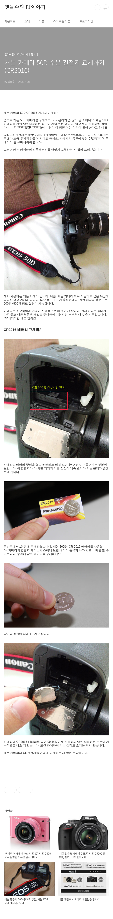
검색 (97, 7)
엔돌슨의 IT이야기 (25, 7)
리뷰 (41, 21)
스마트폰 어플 (61, 21)
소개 (27, 21)
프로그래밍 (86, 21)
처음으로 (9, 21)
